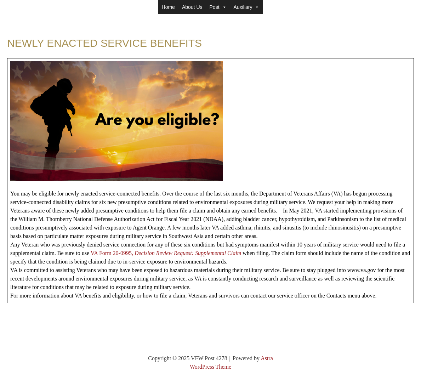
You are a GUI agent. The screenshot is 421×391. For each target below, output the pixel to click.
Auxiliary (247, 7)
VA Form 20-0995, (113, 253)
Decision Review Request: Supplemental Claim (188, 253)
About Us (192, 7)
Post (218, 7)
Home (168, 7)
